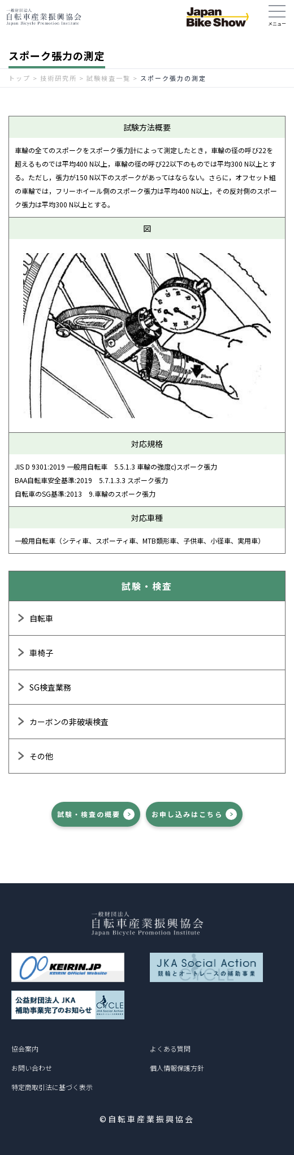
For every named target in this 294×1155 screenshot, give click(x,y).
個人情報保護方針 (177, 1067)
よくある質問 (170, 1048)
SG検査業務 (50, 687)
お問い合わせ (31, 1067)
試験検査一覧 (109, 77)
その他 (41, 756)
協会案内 (24, 1048)
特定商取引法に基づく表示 (52, 1087)
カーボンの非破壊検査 (69, 721)
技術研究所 (58, 77)
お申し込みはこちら (187, 814)
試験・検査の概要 (88, 814)
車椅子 (41, 652)
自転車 (41, 618)
